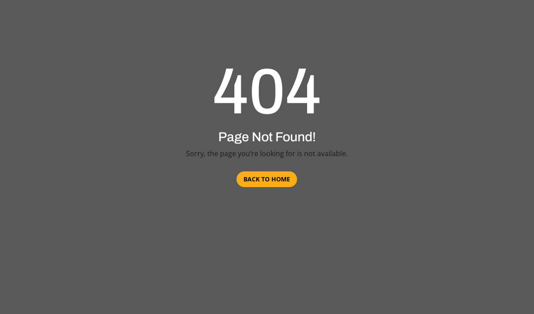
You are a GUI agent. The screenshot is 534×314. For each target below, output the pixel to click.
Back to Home (266, 179)
